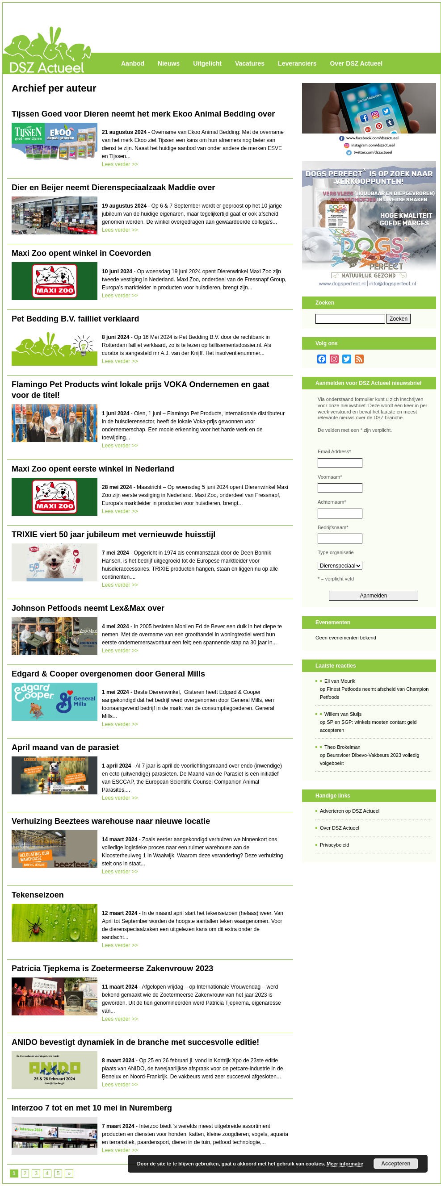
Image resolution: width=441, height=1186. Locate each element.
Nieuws (169, 63)
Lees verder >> (120, 164)
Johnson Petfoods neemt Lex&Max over (88, 608)
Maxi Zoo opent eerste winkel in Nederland (93, 468)
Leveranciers (297, 63)
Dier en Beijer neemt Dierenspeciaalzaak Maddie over (113, 187)
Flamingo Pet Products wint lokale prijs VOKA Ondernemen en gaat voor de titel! (140, 390)
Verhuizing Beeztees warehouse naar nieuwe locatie (111, 821)
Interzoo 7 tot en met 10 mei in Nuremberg (92, 1107)
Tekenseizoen (38, 894)
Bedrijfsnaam (333, 527)
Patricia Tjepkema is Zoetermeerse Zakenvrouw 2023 (112, 968)
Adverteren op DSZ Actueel (349, 811)
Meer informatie (345, 1163)
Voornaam (330, 477)
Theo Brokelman (342, 747)
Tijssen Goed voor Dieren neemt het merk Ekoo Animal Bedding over (143, 113)
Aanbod (132, 63)
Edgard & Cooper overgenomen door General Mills (108, 673)
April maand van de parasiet (65, 747)
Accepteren (395, 1164)
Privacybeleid (334, 845)
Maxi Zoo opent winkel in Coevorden (81, 253)
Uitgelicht (207, 63)
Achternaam (332, 502)
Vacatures (250, 63)
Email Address (334, 451)
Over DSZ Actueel (356, 63)
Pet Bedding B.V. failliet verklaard (75, 318)
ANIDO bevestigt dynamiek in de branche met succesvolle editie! (135, 1042)
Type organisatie (336, 552)
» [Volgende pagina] (69, 1173)
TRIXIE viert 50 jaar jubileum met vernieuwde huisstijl (113, 534)
